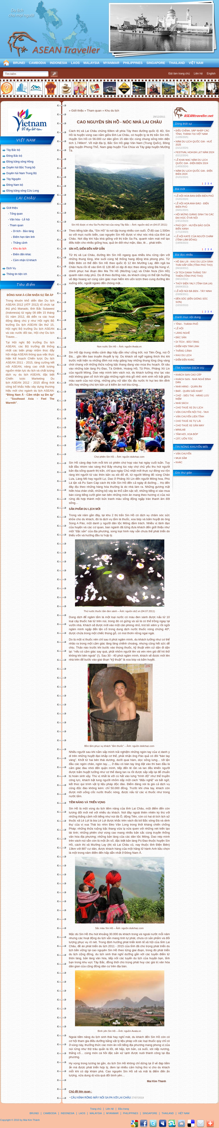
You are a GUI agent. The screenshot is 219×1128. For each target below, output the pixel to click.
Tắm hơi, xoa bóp (187, 434)
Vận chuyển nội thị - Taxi (192, 412)
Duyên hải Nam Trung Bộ (21, 173)
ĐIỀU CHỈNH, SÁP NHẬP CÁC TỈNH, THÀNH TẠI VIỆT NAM (192, 133)
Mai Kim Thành (31, 1120)
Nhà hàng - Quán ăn (189, 386)
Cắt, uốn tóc (184, 438)
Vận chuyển (183, 453)
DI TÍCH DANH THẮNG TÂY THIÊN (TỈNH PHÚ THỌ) (191, 275)
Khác (179, 462)
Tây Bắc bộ (13, 150)
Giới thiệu (12, 207)
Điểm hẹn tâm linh (24, 237)
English (211, 73)
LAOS (75, 63)
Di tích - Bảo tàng (23, 231)
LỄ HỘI (180, 328)
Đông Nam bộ (14, 184)
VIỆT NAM (196, 63)
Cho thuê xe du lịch (189, 407)
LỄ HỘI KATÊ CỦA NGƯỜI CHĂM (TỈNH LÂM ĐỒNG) (194, 239)
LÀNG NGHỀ (183, 333)
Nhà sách (182, 403)
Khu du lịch (20, 248)
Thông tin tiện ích (16, 274)
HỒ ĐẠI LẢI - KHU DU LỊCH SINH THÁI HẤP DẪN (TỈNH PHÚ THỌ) (194, 264)
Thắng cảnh (20, 242)
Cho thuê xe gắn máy (190, 425)
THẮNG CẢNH (184, 350)
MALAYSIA (91, 63)
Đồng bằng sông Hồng (19, 161)
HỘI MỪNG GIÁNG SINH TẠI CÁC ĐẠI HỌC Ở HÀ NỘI (195, 217)
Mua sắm (181, 458)
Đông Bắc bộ (14, 155)
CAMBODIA (37, 63)
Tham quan (16, 225)
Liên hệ (198, 73)
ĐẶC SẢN (181, 337)
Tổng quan (16, 213)
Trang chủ (95, 1108)
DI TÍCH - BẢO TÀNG (187, 341)
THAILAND (177, 63)
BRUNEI (19, 63)
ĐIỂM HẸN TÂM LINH (187, 346)
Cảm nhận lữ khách (25, 260)
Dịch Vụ (11, 268)
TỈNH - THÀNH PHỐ (187, 324)
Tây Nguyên (13, 179)
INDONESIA (58, 63)
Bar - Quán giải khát (189, 391)
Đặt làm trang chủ (179, 73)
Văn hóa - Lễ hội (20, 219)
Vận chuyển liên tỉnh (190, 416)
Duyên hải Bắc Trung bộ (20, 167)
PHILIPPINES (133, 63)
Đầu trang (123, 1108)
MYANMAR (111, 63)
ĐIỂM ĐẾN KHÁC (185, 359)
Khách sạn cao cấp (189, 374)
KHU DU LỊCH (184, 355)
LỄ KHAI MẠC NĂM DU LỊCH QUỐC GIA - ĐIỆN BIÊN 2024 (192, 163)
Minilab (181, 429)
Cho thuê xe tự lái (188, 421)
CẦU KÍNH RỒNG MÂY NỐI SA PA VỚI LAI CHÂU (101, 1097)
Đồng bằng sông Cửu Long (22, 190)
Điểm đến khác (22, 254)
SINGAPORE (155, 63)
